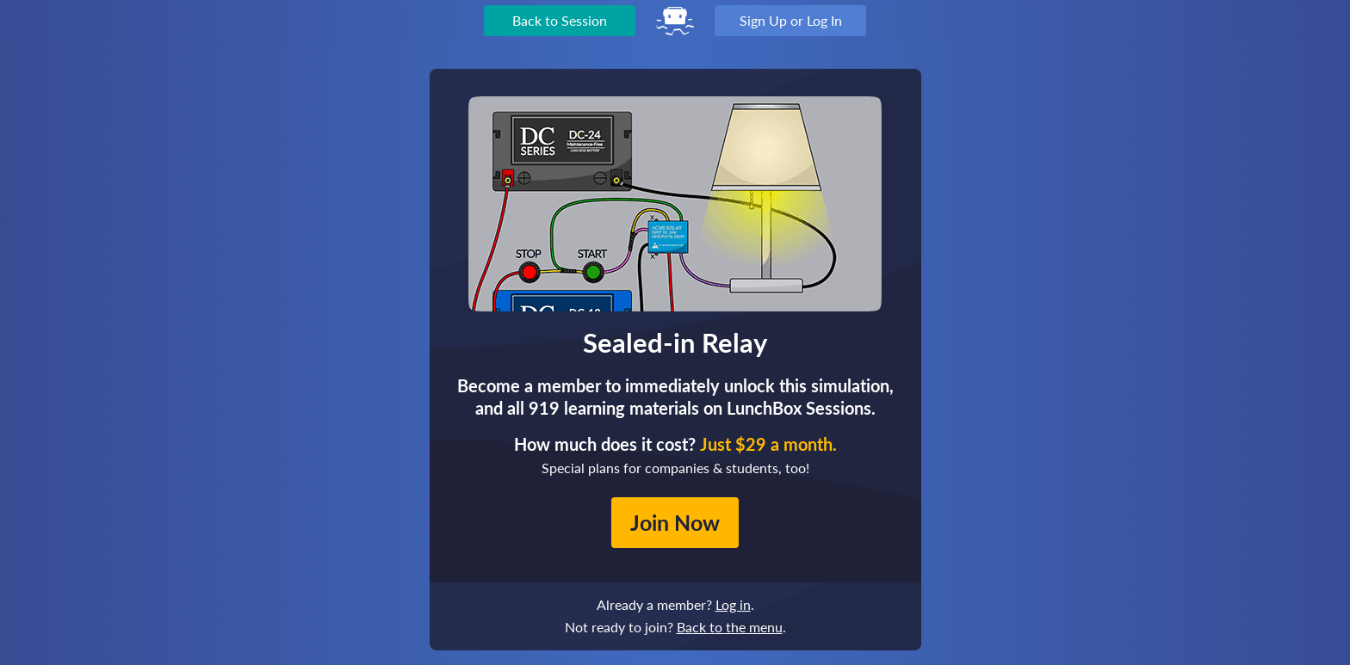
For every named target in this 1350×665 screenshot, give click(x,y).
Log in (733, 604)
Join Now (675, 522)
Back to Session (559, 20)
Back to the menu (730, 627)
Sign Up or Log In (791, 20)
